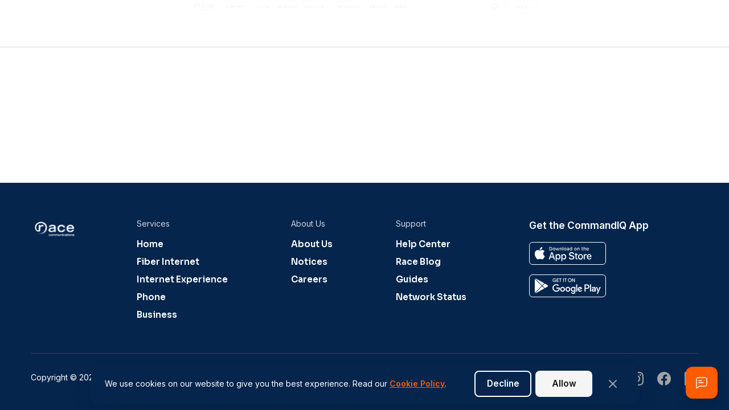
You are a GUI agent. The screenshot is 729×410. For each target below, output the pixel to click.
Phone (151, 297)
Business (157, 314)
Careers (309, 279)
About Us (312, 244)
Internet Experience (182, 279)
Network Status (431, 297)
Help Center (423, 244)
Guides (412, 279)
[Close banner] (612, 383)
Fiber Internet (168, 261)
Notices (309, 261)
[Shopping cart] (622, 23)
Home (150, 244)
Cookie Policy (417, 383)
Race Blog (418, 261)
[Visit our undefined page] (664, 380)
